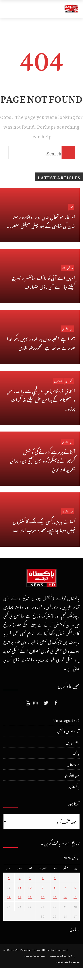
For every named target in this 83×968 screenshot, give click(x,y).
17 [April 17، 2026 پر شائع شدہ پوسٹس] (30, 896)
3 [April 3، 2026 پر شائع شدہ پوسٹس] (30, 877)
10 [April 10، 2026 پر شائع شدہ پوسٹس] (30, 887)
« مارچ (74, 928)
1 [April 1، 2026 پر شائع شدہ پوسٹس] (55, 877)
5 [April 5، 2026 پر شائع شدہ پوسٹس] (9, 877)
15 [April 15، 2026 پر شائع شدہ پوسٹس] (55, 896)
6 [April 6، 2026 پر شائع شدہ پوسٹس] (75, 887)
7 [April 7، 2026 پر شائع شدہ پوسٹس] (65, 887)
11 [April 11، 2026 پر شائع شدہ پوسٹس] (19, 887)
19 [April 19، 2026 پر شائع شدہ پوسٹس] (9, 896)
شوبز (71, 206)
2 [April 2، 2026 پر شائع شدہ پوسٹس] (43, 877)
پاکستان (69, 380)
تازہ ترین (58, 380)
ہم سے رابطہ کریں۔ (67, 961)
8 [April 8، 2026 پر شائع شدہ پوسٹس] (55, 887)
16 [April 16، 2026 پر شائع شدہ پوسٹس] (42, 896)
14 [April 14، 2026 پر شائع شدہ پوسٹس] (65, 896)
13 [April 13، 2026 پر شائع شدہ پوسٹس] (75, 896)
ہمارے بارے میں (35, 955)
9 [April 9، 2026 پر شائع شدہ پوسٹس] (43, 887)
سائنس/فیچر (67, 267)
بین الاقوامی (67, 328)
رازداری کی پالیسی (62, 955)
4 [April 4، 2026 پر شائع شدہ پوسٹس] (20, 877)
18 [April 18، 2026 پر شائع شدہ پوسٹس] (19, 896)
